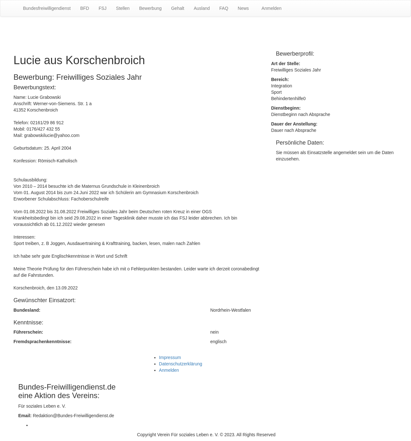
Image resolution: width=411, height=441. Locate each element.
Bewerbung (150, 8)
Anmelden (272, 8)
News (243, 8)
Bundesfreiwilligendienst (47, 8)
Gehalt (177, 8)
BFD (84, 8)
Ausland (202, 8)
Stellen (123, 8)
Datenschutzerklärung (180, 363)
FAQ (223, 8)
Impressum (170, 357)
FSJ (103, 8)
